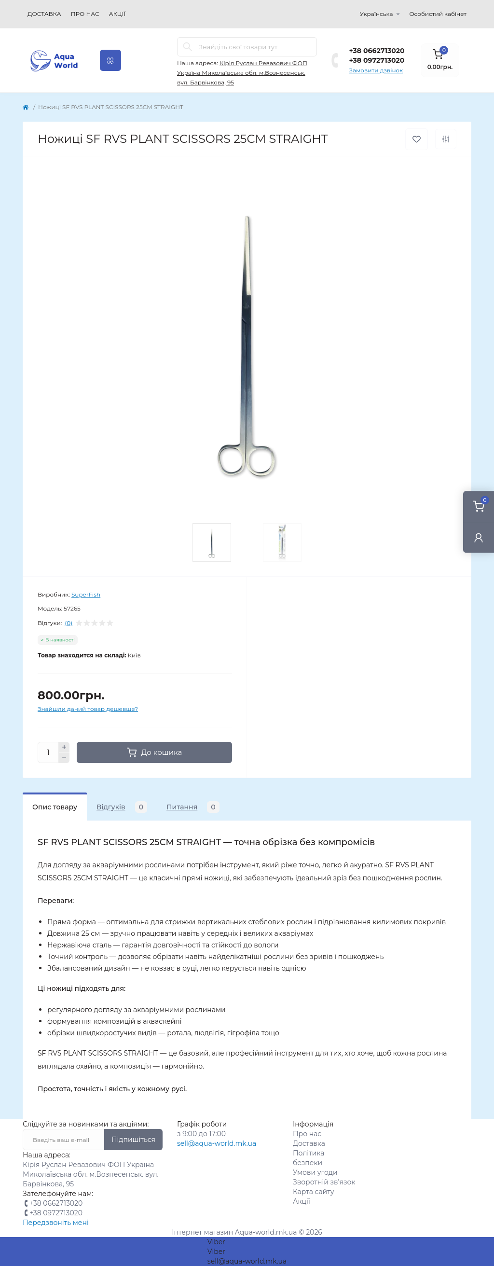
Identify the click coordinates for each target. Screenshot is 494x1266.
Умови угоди (315, 1172)
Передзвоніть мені (56, 1222)
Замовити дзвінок (376, 70)
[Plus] (64, 747)
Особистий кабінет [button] (438, 13)
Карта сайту (313, 1191)
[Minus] (64, 758)
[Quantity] (48, 752)
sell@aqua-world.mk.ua (216, 1143)
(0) (68, 623)
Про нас (85, 13)
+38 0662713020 (376, 50)
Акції (117, 13)
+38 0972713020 (376, 60)
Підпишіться (133, 1139)
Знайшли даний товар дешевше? (88, 708)
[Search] (187, 46)
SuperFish (85, 594)
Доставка (44, 13)
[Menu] (110, 60)
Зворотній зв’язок (324, 1182)
